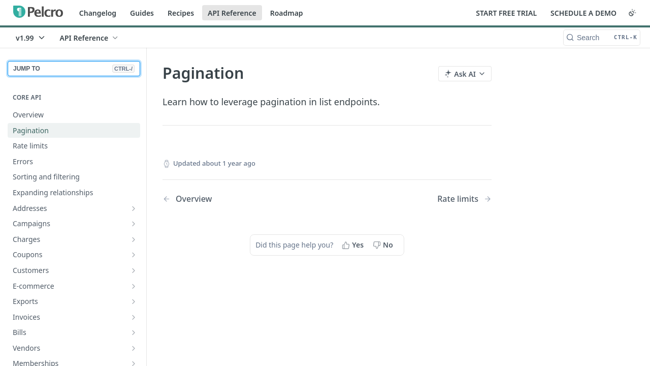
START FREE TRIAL (506, 13)
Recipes (181, 13)
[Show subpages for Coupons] (133, 255)
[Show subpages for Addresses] (133, 208)
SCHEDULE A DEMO (583, 13)
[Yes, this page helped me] (353, 245)
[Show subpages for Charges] (133, 239)
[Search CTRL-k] (602, 37)
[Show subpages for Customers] (133, 270)
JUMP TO (74, 69)
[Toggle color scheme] (632, 12)
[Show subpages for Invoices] (133, 317)
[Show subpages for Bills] (133, 332)
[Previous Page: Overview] (233, 199)
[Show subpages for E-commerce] (133, 286)
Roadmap (286, 13)
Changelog (97, 13)
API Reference (232, 13)
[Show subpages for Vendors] (133, 348)
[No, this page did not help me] (384, 245)
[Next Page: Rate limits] (464, 199)
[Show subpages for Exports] (133, 301)
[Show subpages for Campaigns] (133, 224)
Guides (142, 13)
